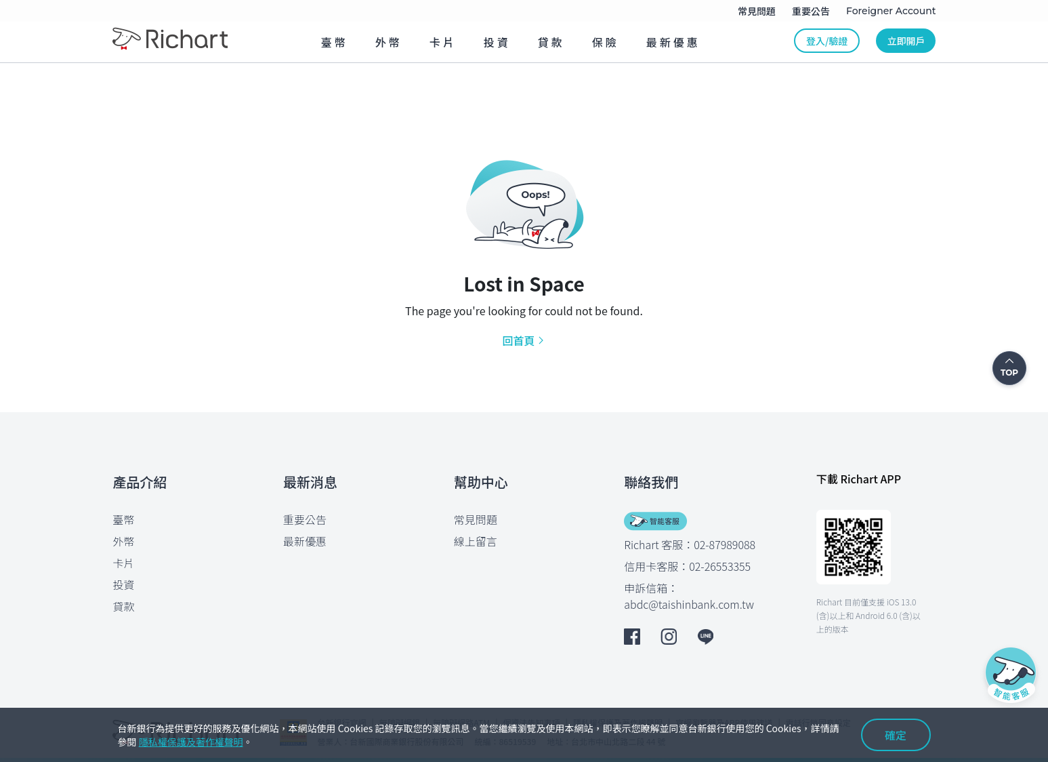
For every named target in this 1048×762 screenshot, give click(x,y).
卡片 (124, 563)
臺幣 (124, 519)
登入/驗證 (826, 40)
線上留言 (475, 541)
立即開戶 (906, 40)
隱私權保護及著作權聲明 (191, 741)
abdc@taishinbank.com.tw (689, 604)
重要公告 (305, 519)
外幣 (124, 541)
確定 (895, 735)
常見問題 (475, 519)
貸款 (124, 606)
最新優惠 (305, 541)
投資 (124, 584)
